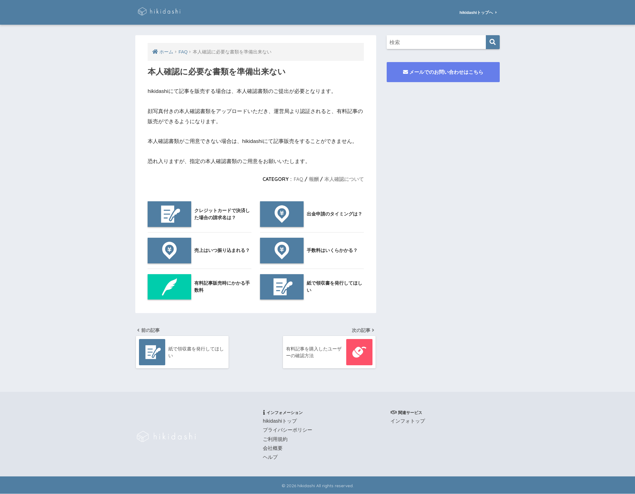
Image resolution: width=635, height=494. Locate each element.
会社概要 (273, 448)
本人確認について (344, 179)
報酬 (314, 179)
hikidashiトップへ (478, 12)
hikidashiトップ (280, 421)
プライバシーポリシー (287, 430)
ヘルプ (270, 457)
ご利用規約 (275, 439)
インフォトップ (407, 421)
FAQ (298, 179)
